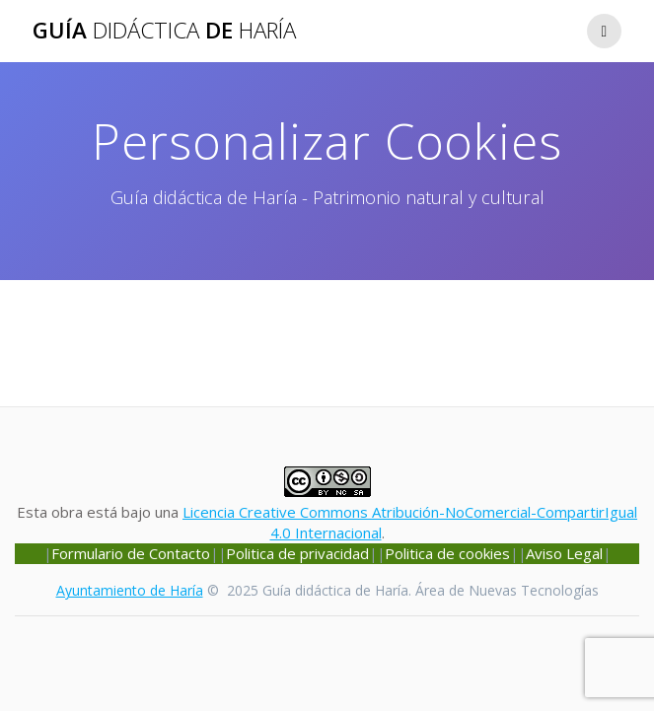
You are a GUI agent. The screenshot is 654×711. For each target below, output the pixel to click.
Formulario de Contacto (130, 553)
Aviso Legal (564, 553)
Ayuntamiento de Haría (129, 590)
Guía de (164, 30)
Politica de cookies (447, 553)
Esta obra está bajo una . (327, 511)
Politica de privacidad (297, 553)
